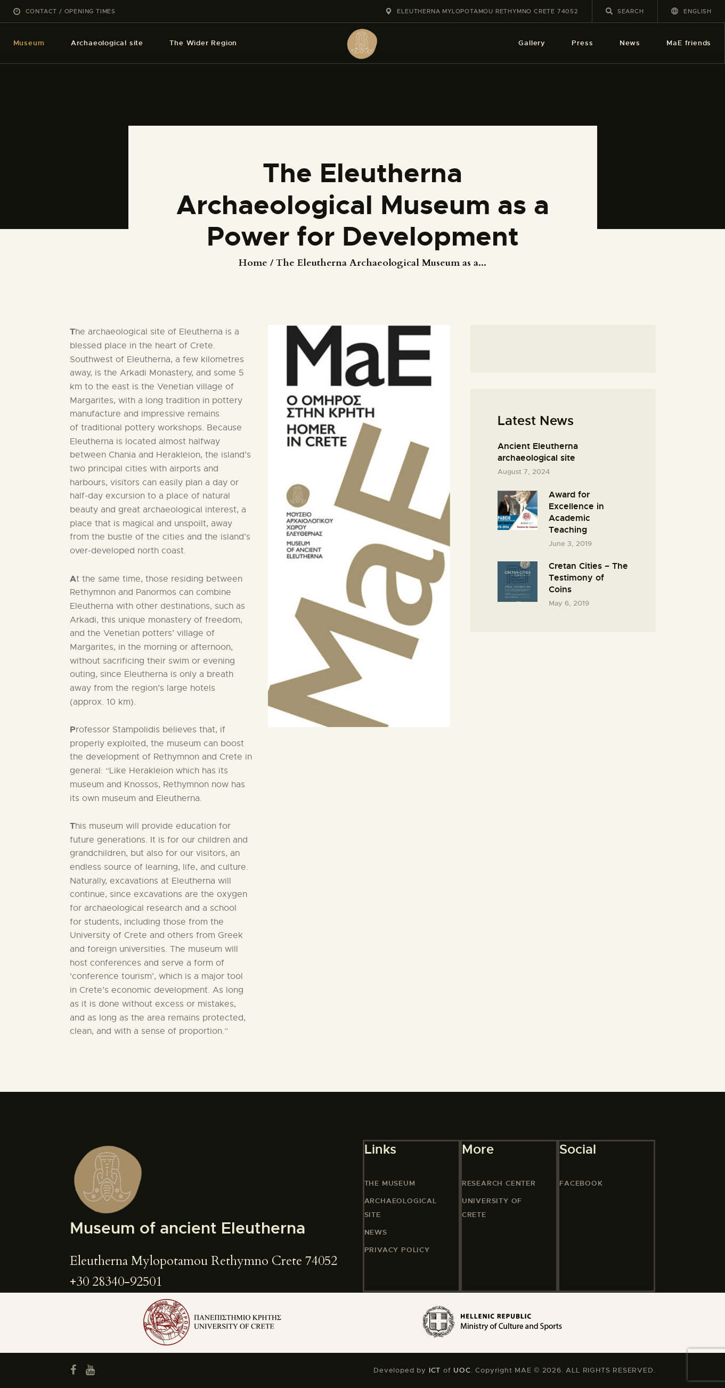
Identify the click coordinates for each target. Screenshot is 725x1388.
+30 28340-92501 (116, 1282)
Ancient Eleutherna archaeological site (538, 451)
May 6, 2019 (569, 603)
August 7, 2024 (524, 471)
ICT (435, 1370)
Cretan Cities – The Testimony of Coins (588, 577)
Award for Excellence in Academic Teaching (576, 512)
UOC (461, 1370)
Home (253, 263)
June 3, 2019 (570, 543)
